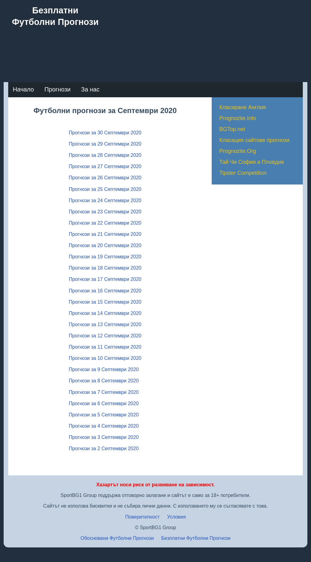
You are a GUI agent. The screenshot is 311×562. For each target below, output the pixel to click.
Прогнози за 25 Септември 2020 (105, 189)
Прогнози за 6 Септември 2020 (104, 403)
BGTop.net (232, 129)
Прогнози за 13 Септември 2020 (105, 324)
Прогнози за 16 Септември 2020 (105, 290)
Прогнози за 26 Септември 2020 (105, 177)
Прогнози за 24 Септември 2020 (105, 200)
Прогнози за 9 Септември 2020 (104, 369)
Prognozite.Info (237, 118)
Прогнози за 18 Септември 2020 (105, 268)
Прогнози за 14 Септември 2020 (105, 313)
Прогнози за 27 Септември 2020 (105, 166)
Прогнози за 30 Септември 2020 (105, 132)
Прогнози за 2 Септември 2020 (104, 448)
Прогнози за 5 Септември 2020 (104, 414)
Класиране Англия (242, 107)
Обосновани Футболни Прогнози (117, 538)
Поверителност (142, 516)
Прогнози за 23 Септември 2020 (105, 211)
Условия (176, 516)
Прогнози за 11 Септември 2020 (105, 347)
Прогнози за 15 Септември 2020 (105, 302)
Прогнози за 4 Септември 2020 (104, 426)
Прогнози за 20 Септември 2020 (105, 245)
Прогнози (57, 89)
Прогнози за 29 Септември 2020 (105, 144)
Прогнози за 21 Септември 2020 (105, 234)
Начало (23, 89)
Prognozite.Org (237, 151)
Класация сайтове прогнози (254, 140)
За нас (90, 89)
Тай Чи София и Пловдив (251, 162)
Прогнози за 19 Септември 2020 (105, 256)
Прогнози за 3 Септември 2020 (104, 437)
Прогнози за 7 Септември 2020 (104, 392)
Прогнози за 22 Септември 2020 (105, 223)
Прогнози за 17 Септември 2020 (105, 279)
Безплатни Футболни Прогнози (196, 538)
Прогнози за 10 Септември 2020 (105, 358)
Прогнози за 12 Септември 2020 (105, 335)
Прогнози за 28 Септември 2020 (105, 155)
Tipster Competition (242, 173)
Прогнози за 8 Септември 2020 (104, 380)
